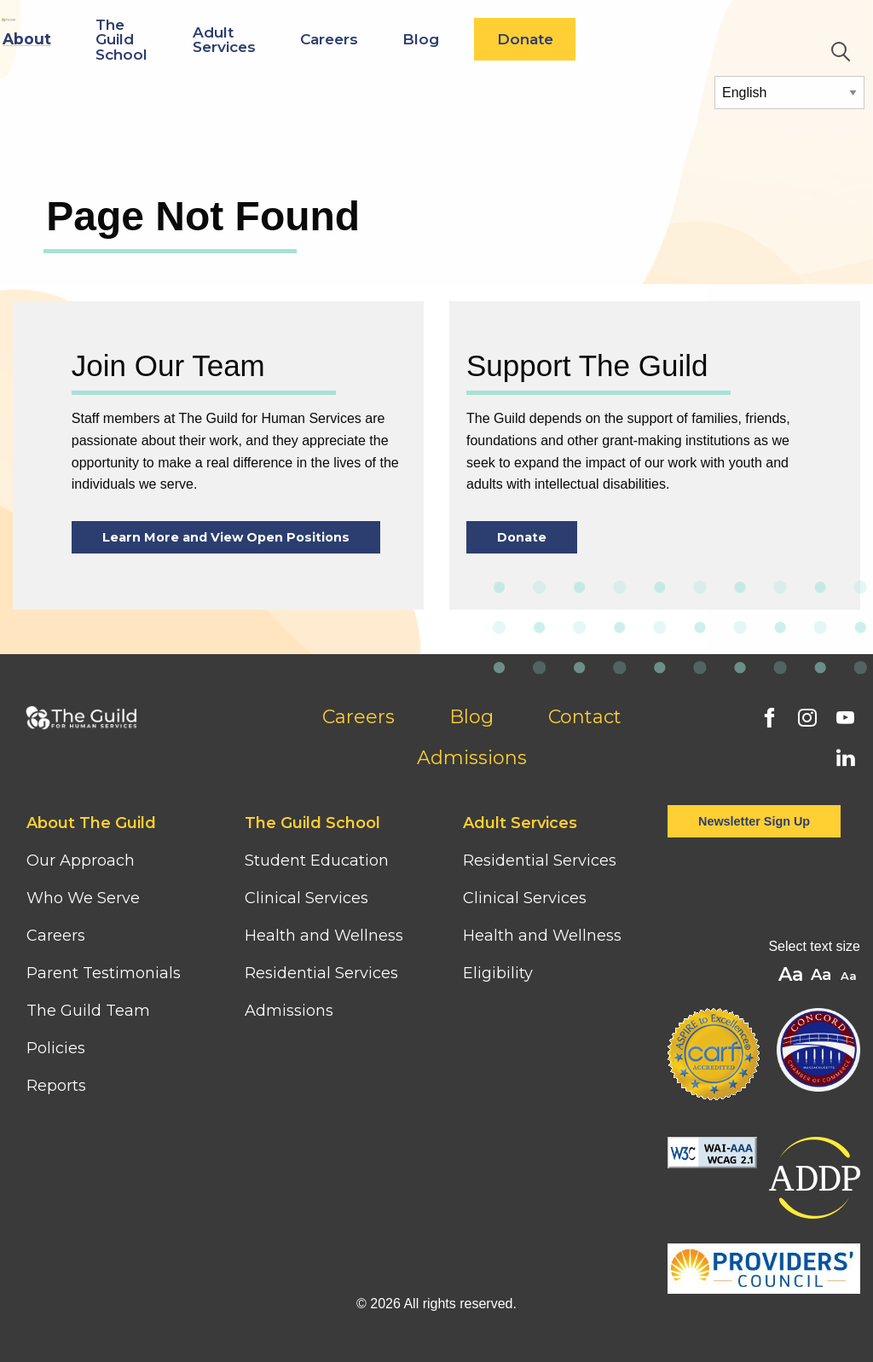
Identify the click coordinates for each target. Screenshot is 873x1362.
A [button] (850, 977)
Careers (483, 39)
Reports (56, 1085)
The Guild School (276, 38)
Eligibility (498, 973)
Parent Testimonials (103, 973)
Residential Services (321, 973)
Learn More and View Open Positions (226, 537)
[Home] (76, 24)
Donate (679, 39)
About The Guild (91, 823)
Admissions (472, 757)
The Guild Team (88, 1010)
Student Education (317, 860)
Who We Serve (85, 898)
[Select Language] (789, 92)
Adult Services (378, 39)
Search (840, 52)
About (181, 39)
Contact (585, 716)
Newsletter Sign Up (754, 821)
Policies (55, 1048)
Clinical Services (306, 898)
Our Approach (80, 860)
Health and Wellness (324, 935)
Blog (575, 39)
